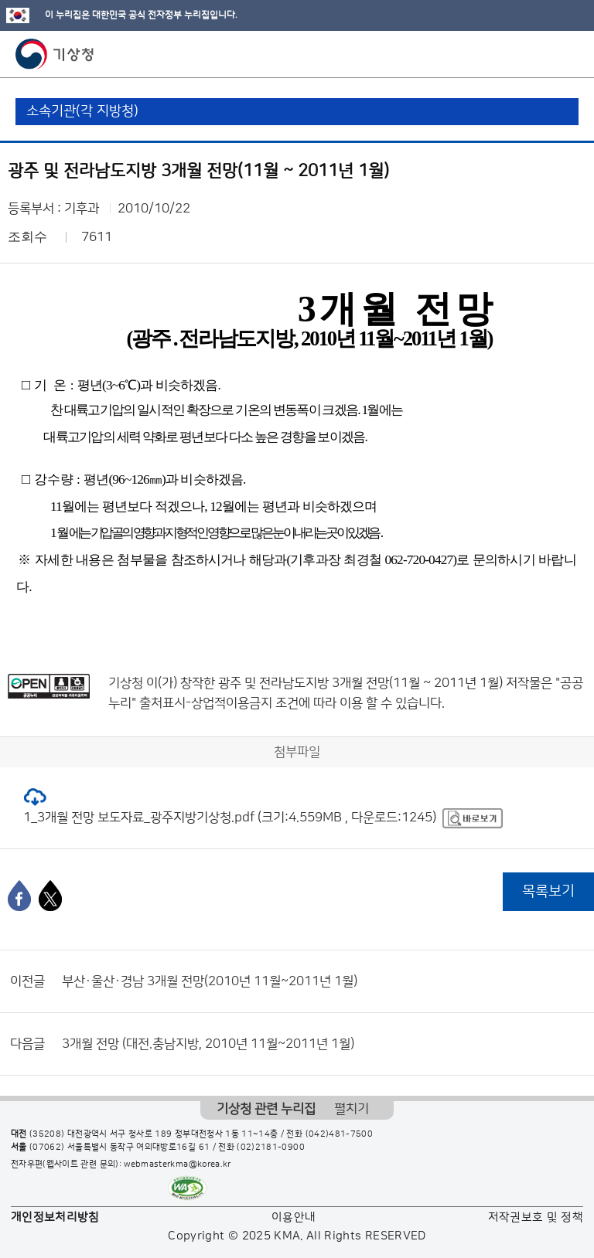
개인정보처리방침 (55, 1217)
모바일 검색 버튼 (544, 54)
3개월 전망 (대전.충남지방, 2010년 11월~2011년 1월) (208, 1044)
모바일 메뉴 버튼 (569, 54)
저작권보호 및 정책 (536, 1217)
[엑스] (50, 895)
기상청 (54, 54)
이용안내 (293, 1217)
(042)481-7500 (340, 1134)
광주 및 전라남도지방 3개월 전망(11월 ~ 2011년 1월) (360, 683)
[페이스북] (19, 895)
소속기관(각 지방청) (82, 111)
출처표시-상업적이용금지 (207, 703)
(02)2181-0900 (271, 1147)
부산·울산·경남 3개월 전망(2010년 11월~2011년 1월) (209, 981)
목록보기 (548, 891)
